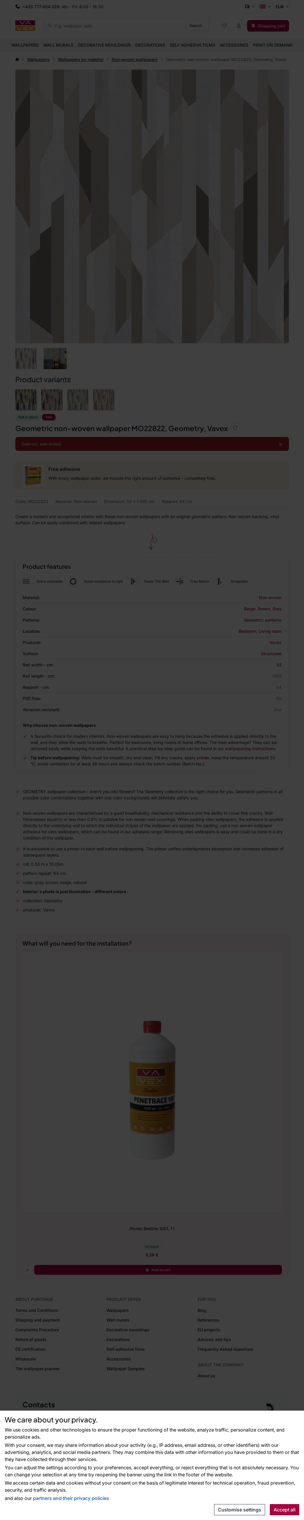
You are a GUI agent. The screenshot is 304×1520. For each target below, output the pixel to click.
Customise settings (239, 1510)
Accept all (284, 1510)
